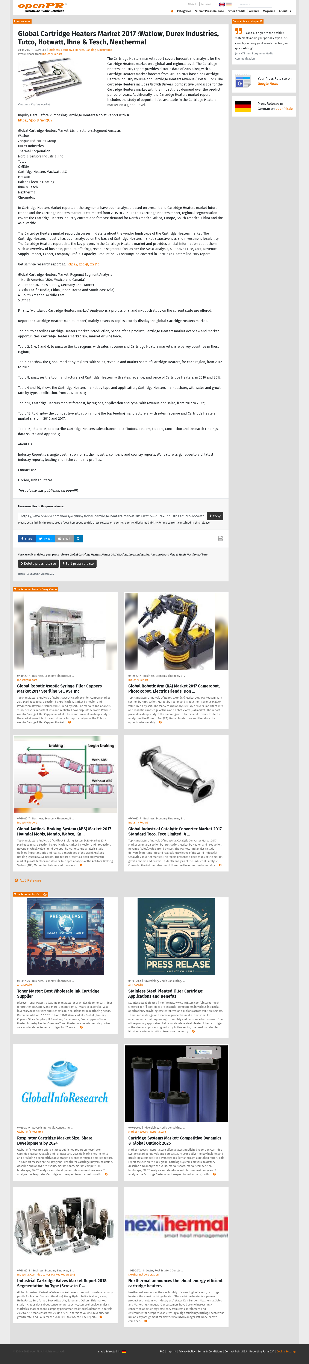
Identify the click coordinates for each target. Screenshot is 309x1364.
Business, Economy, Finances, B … (53, 675)
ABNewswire (24, 985)
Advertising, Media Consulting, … (164, 980)
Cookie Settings (286, 1351)
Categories (184, 11)
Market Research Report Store (147, 1131)
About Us (285, 11)
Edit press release (78, 563)
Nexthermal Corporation (143, 1274)
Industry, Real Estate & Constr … (163, 1270)
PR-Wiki (193, 4)
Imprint (206, 4)
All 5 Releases (27, 880)
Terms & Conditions (210, 1351)
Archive (254, 11)
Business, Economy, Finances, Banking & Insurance (80, 49)
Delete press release (38, 563)
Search (281, 4)
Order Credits (236, 11)
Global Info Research (30, 1131)
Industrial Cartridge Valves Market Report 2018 (46, 1274)
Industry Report (52, 53)
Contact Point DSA (236, 1351)
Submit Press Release (209, 11)
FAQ (162, 1351)
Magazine (269, 11)
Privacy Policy (187, 1351)
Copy (215, 516)
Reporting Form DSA (261, 1351)
